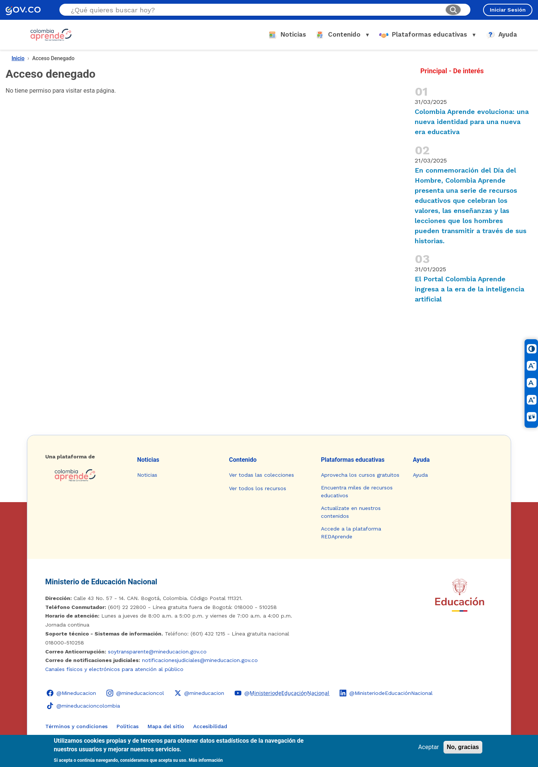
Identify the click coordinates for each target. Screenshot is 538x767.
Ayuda (421, 459)
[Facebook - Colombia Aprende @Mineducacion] (71, 693)
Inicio (18, 58)
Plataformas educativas (352, 459)
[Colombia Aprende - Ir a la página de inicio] (85, 475)
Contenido (243, 459)
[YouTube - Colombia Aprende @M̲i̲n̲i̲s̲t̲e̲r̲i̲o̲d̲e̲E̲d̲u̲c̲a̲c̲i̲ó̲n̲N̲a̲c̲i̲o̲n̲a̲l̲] (282, 693)
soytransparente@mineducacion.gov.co (157, 652)
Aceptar (428, 747)
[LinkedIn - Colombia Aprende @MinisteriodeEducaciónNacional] (386, 693)
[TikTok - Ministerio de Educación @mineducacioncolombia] (83, 706)
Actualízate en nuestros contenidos (351, 512)
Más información (206, 760)
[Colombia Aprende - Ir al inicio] (51, 34)
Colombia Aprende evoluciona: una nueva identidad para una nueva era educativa (472, 122)
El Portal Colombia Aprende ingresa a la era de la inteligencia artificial (469, 289)
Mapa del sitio (166, 726)
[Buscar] (453, 10)
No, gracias (463, 747)
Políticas (128, 726)
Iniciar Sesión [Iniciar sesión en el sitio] (508, 10)
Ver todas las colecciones (261, 475)
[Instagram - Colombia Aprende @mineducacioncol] (135, 693)
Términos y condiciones (76, 726)
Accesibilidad (210, 726)
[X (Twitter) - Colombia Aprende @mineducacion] (199, 693)
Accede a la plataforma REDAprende (351, 532)
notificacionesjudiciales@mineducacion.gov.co (200, 660)
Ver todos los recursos (257, 488)
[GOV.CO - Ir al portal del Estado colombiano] (23, 10)
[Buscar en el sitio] (255, 10)
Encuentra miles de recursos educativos (357, 491)
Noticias (148, 459)
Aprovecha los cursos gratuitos (360, 475)
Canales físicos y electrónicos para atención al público (114, 669)
